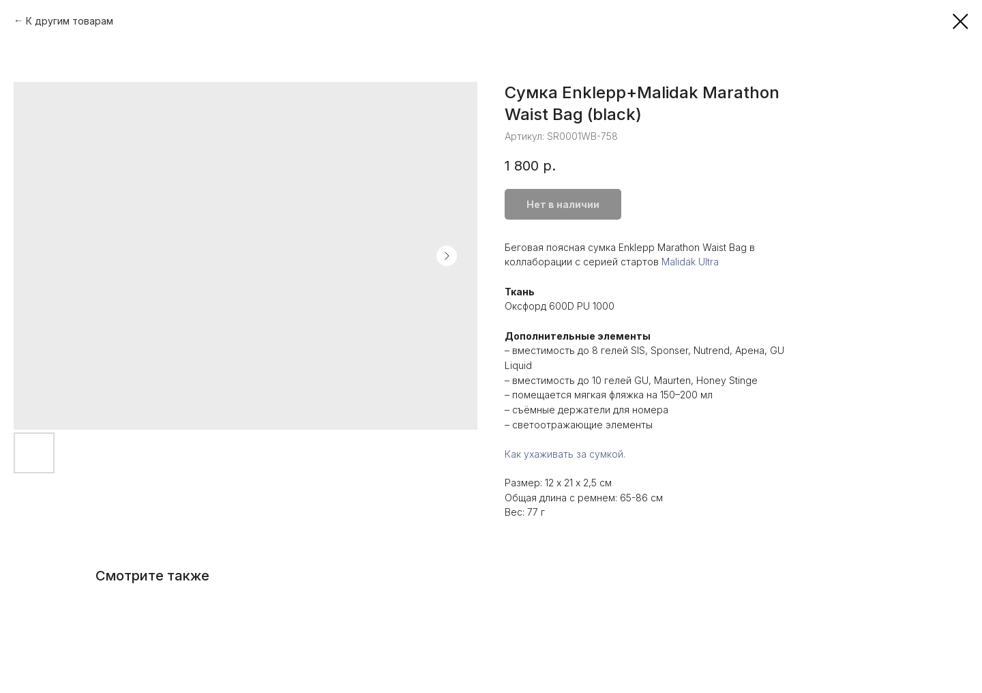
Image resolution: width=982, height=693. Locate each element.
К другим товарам (69, 21)
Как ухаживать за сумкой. (565, 454)
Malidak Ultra (690, 261)
